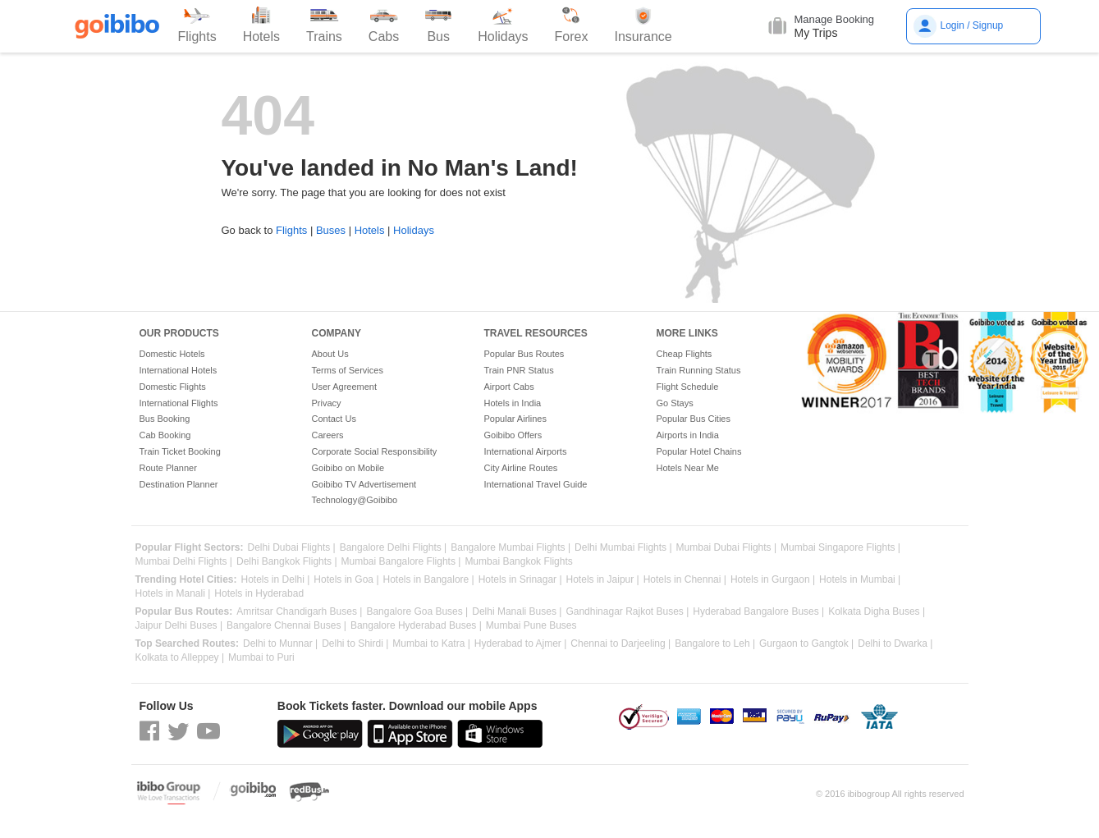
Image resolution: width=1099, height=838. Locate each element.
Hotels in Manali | (173, 593)
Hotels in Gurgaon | (772, 580)
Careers (328, 435)
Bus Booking (165, 419)
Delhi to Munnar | (280, 644)
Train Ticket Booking (180, 451)
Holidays (413, 230)
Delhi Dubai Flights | (292, 548)
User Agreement (344, 387)
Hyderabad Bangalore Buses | (758, 612)
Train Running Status (699, 370)
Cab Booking (165, 435)
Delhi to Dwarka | (895, 644)
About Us (330, 354)
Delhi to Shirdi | (355, 644)
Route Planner (168, 468)
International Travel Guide (536, 484)
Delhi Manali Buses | (516, 612)
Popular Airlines (515, 419)
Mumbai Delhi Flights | (184, 561)
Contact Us (334, 419)
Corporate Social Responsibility (374, 451)
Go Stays (675, 403)
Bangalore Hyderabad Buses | (416, 625)
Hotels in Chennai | (684, 580)
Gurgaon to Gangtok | (806, 644)
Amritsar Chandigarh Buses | (299, 612)
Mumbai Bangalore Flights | (401, 561)
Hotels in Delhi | (275, 580)
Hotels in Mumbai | (859, 580)
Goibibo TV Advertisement (364, 484)
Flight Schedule (688, 387)
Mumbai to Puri (261, 658)
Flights (291, 230)
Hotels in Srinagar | (520, 580)
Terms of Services (347, 370)
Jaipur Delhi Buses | (179, 625)
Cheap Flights (684, 354)
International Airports (525, 451)
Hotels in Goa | (346, 580)
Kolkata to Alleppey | (180, 658)
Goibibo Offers (513, 435)
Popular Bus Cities (694, 419)
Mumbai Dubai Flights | (726, 548)
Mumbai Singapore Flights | (840, 548)
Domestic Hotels (172, 354)
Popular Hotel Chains (699, 451)
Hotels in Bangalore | (428, 580)
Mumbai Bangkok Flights (518, 561)
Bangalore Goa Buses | (417, 612)
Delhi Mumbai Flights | (623, 548)
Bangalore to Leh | (715, 644)
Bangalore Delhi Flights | (393, 548)
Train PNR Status (519, 370)
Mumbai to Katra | (431, 644)
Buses (331, 230)
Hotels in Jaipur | (602, 580)
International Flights (179, 403)
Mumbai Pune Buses (531, 625)
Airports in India (688, 435)
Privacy (326, 403)
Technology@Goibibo (355, 500)
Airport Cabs (509, 387)
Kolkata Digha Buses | (876, 612)
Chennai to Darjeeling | (620, 644)
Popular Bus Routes (524, 354)
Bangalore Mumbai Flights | (510, 548)
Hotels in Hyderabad (259, 593)
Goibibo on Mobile (348, 468)
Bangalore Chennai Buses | (286, 625)
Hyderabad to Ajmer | (520, 644)
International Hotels (179, 370)
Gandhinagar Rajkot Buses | (627, 612)
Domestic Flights (173, 387)
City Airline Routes (521, 468)
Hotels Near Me (688, 468)
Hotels (370, 230)
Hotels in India (513, 403)
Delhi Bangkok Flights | (286, 561)
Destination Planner (179, 484)
